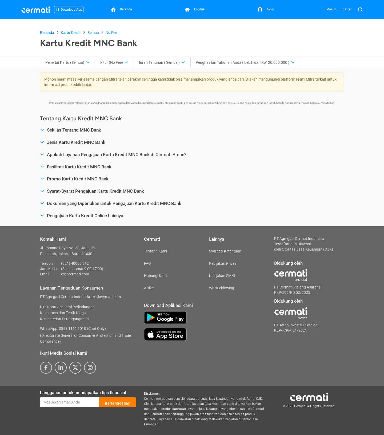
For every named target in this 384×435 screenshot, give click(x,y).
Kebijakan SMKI (222, 276)
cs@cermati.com (75, 274)
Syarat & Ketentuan (225, 251)
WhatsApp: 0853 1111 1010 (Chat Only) (73, 328)
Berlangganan (117, 402)
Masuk (331, 9)
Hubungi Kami (155, 276)
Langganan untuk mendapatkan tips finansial (83, 392)
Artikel (149, 288)
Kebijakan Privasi (223, 263)
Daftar (346, 9)
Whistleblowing (221, 288)
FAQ (147, 263)
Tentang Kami (155, 251)
